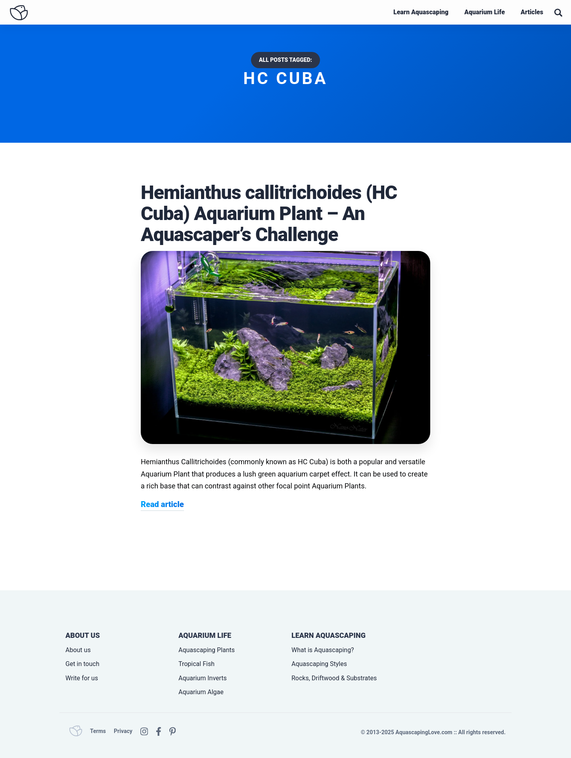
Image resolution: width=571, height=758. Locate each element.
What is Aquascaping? (322, 650)
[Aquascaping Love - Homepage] (19, 12)
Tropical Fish (196, 664)
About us (78, 650)
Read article (162, 504)
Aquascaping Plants (206, 650)
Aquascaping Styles (319, 664)
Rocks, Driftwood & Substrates (334, 678)
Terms (98, 731)
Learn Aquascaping (420, 12)
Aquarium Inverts (202, 678)
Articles (532, 12)
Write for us (81, 678)
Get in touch (82, 664)
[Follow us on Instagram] (144, 730)
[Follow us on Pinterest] (172, 730)
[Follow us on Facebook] (158, 730)
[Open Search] (558, 12)
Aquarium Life (484, 12)
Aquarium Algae (201, 692)
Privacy (123, 731)
